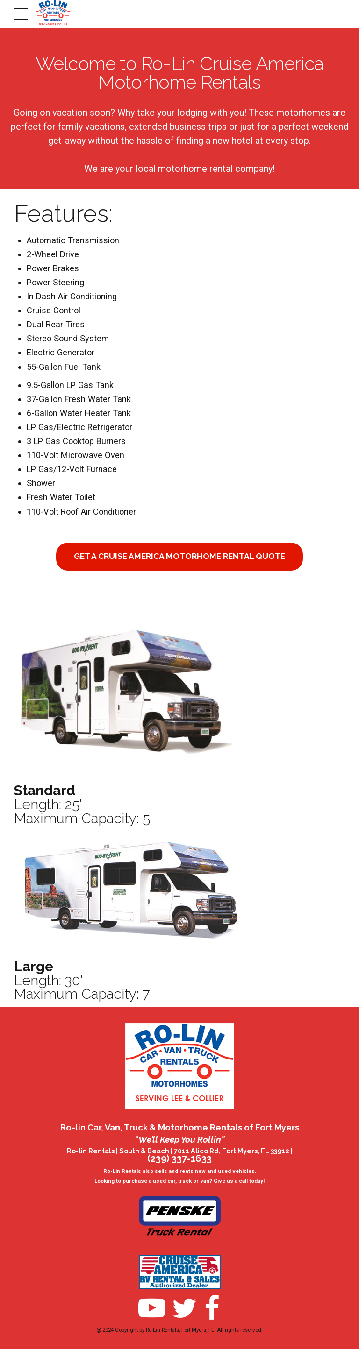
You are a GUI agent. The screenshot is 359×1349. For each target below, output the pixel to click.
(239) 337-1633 (179, 1159)
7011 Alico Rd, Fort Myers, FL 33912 (231, 1151)
